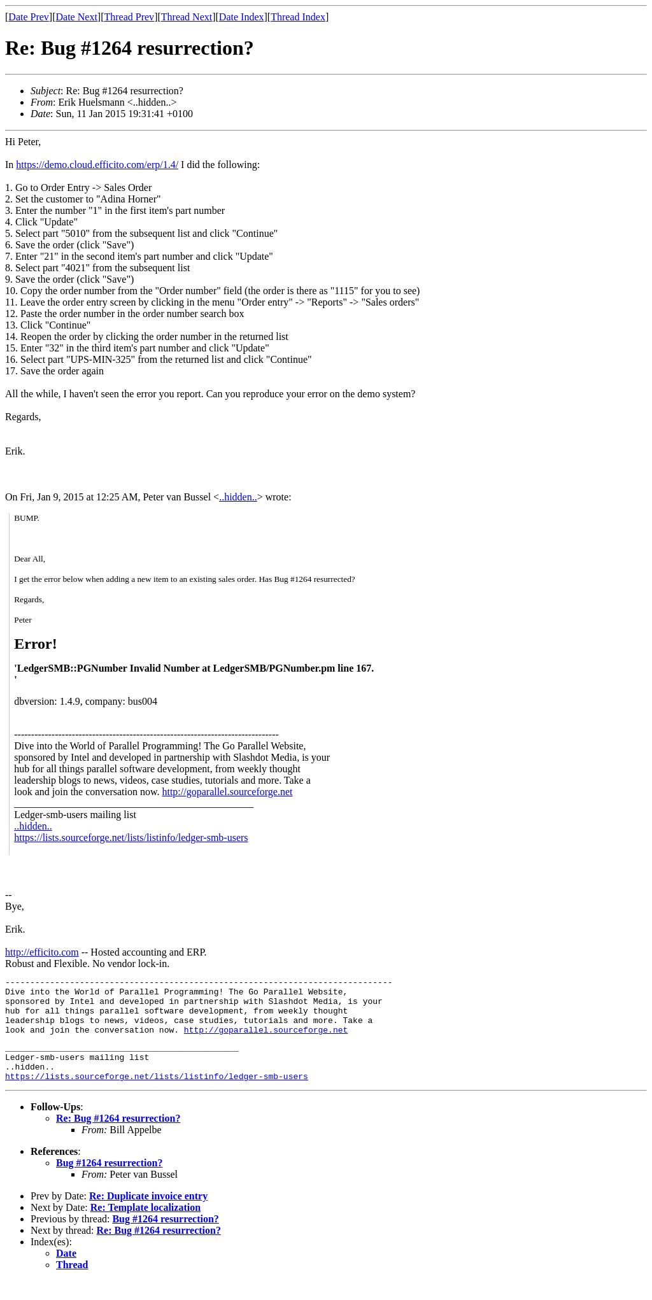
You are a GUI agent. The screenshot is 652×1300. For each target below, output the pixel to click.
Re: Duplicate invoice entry (148, 1215)
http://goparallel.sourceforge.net (227, 791)
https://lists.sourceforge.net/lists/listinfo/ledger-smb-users (131, 837)
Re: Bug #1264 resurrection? (118, 1137)
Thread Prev (129, 16)
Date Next (76, 16)
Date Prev (28, 16)
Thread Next (186, 16)
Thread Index (298, 16)
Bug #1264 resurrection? (109, 1181)
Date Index (241, 16)
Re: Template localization (145, 1226)
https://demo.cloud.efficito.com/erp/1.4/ (97, 164)
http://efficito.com (42, 952)
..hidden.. (238, 496)
